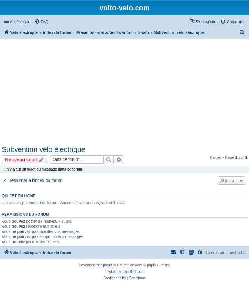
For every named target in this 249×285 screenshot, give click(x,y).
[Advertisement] (124, 92)
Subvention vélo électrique (43, 149)
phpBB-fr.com (133, 272)
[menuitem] (42, 21)
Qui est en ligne (19, 196)
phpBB (108, 265)
